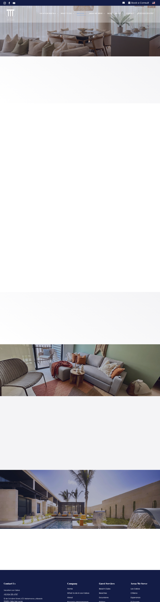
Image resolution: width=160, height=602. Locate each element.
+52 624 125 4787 (11, 534)
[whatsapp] (19, 547)
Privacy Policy (82, 589)
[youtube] (14, 547)
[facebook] (9, 547)
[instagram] (5, 547)
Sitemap (71, 589)
